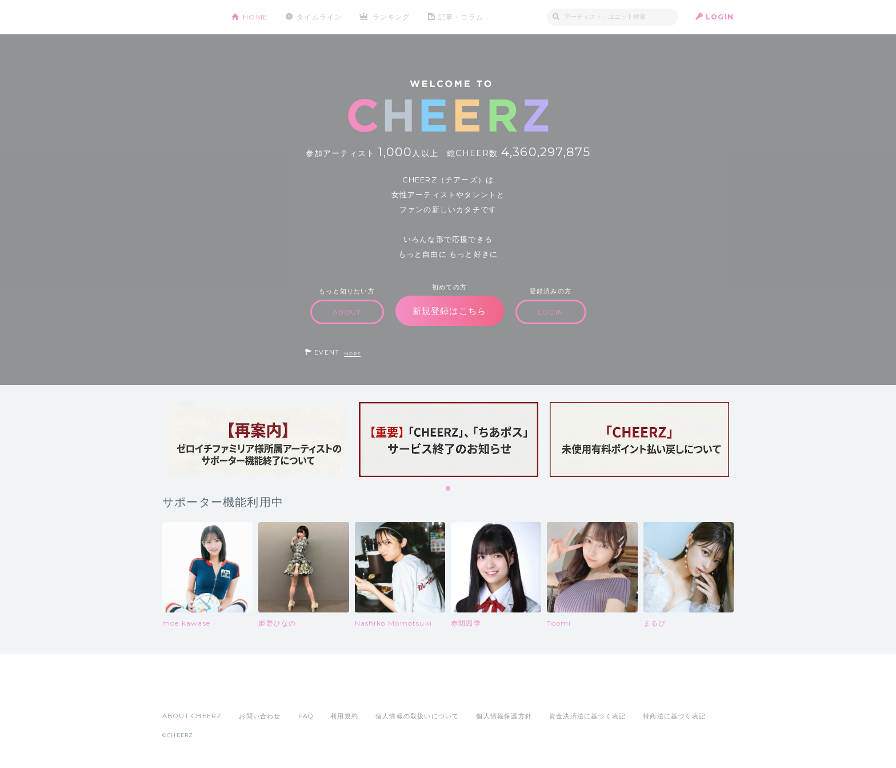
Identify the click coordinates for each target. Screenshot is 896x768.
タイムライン (319, 17)
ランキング (391, 17)
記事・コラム (460, 17)
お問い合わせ (260, 716)
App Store (188, 690)
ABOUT (347, 312)
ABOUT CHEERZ (192, 716)
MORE (352, 353)
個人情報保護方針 (504, 716)
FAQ (306, 716)
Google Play (249, 690)
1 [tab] (448, 489)
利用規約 (344, 716)
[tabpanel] (257, 439)
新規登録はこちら (450, 310)
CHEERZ (188, 17)
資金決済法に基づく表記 (587, 716)
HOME (255, 17)
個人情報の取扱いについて (417, 716)
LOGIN (720, 17)
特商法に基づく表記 (674, 716)
